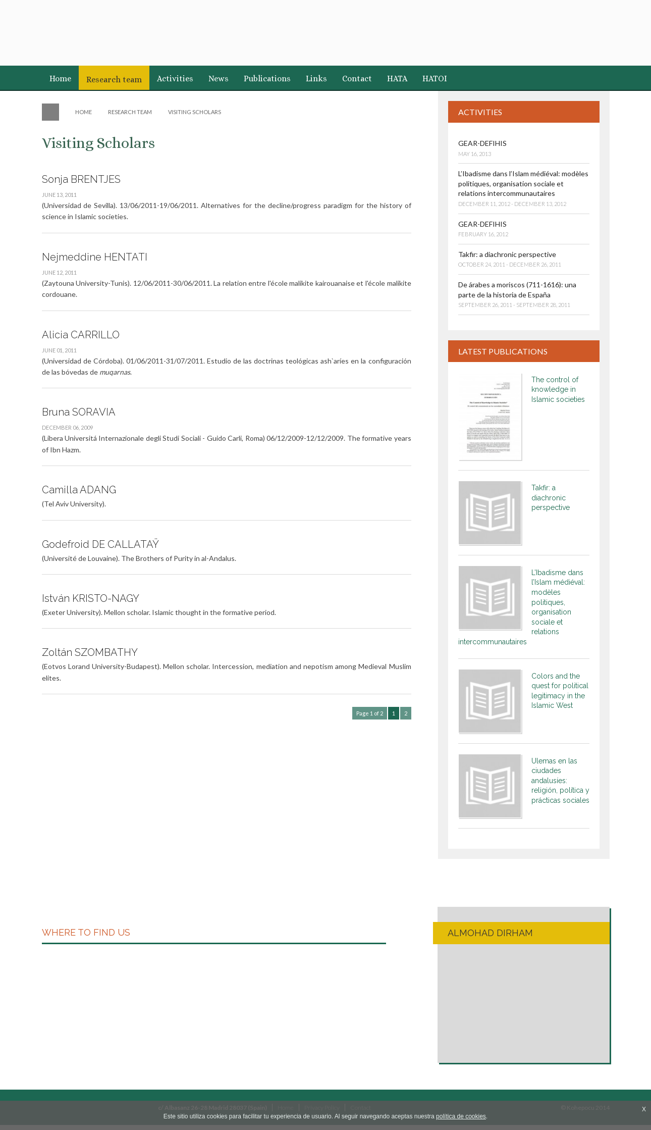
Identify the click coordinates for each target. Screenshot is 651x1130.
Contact (357, 78)
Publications (267, 78)
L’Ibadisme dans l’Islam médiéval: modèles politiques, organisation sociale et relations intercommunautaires (523, 183)
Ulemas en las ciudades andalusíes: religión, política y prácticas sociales (560, 780)
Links (316, 78)
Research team (114, 79)
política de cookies (461, 1116)
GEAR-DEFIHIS (482, 143)
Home (60, 78)
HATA (397, 78)
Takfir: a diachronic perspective (507, 254)
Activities (175, 78)
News (218, 78)
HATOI (434, 78)
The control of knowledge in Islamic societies (558, 389)
